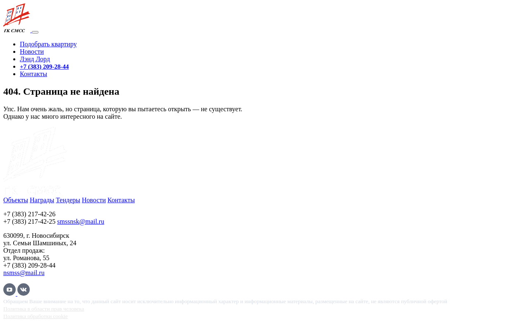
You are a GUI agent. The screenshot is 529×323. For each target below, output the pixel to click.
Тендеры (68, 199)
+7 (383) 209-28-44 (44, 66)
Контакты (33, 73)
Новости (32, 51)
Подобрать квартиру (48, 44)
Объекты (15, 199)
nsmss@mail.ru (24, 272)
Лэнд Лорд (35, 58)
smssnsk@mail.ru (80, 221)
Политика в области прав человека (43, 309)
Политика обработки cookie (35, 316)
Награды (42, 199)
